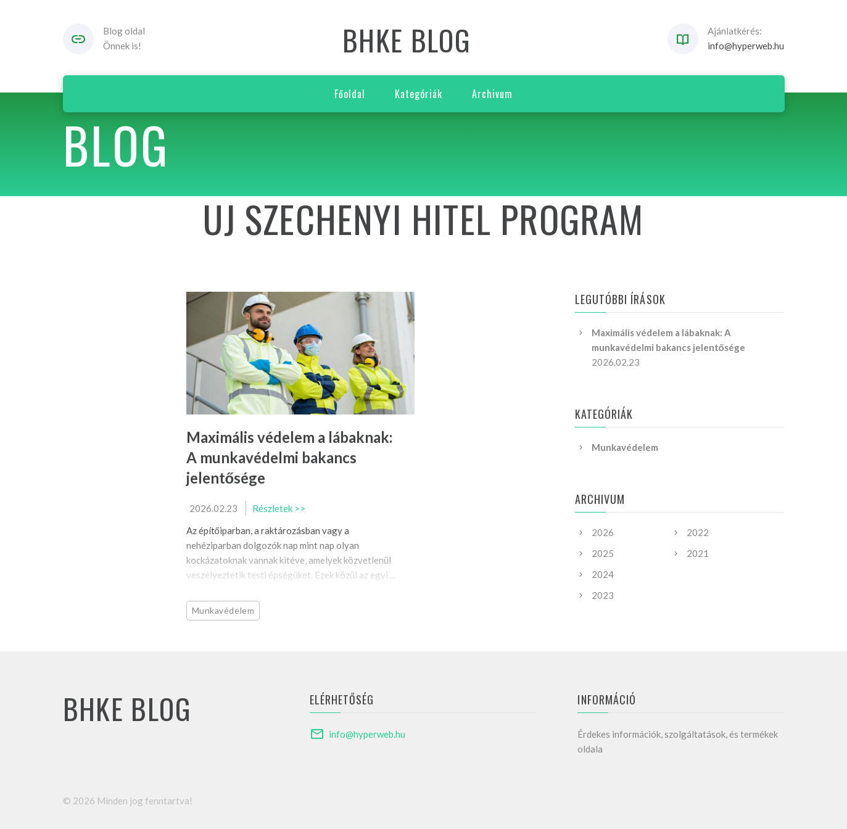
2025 (603, 553)
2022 (698, 532)
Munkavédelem (223, 610)
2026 (603, 532)
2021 (698, 553)
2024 (603, 574)
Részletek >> (278, 508)
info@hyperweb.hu (746, 45)
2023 (603, 595)
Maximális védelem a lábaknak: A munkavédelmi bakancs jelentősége (289, 457)
